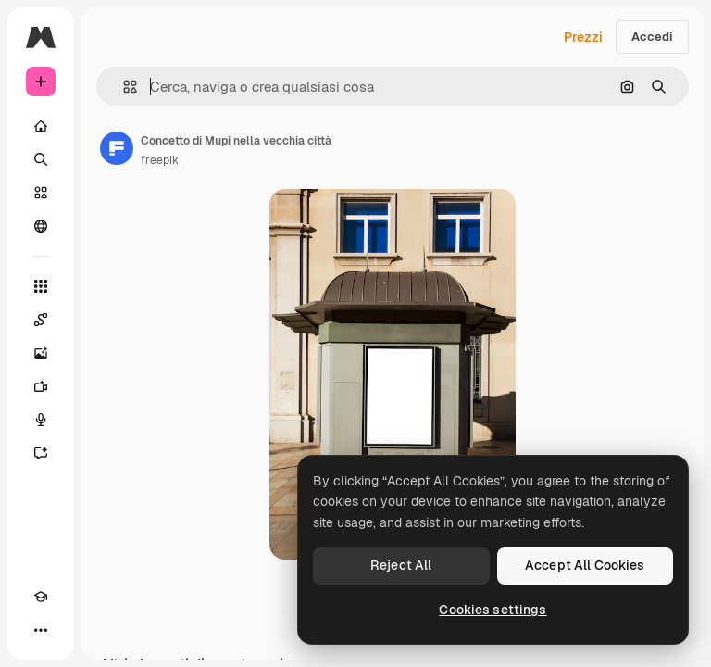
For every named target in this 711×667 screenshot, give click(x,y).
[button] (122, 87)
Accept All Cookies (585, 565)
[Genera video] (41, 386)
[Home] (41, 126)
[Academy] (41, 596)
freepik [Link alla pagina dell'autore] (160, 160)
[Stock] (41, 193)
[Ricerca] (41, 159)
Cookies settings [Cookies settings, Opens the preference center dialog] (492, 609)
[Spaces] (41, 319)
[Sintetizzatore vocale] (41, 419)
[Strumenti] (41, 286)
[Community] (41, 226)
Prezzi (583, 37)
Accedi (652, 36)
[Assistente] (41, 453)
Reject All (400, 565)
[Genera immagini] (41, 353)
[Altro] (41, 630)
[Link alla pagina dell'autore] (116, 148)
